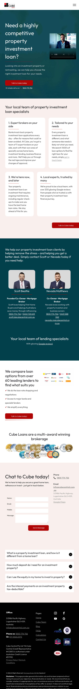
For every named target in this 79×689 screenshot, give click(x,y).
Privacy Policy (11, 660)
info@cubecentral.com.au (17, 627)
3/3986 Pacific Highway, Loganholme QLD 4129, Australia (63, 496)
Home (38, 617)
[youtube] (55, 619)
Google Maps (59, 502)
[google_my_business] (63, 619)
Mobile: (9, 510)
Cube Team (41, 622)
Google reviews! (45, 343)
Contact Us (41, 639)
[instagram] (55, 613)
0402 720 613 (29, 314)
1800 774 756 (27, 88)
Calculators (41, 635)
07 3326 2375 (16, 637)
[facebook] (63, 613)
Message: (10, 515)
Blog (38, 626)
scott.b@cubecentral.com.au (22, 317)
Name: (9, 498)
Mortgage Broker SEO (30, 673)
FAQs (38, 630)
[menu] (74, 5)
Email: (9, 504)
